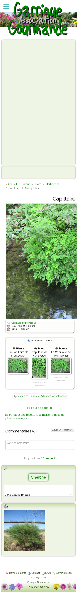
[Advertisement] (18, 102)
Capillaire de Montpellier (24, 323)
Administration (64, 573)
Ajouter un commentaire (62, 430)
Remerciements (17, 573)
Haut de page (39, 407)
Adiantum (46, 396)
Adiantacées (59, 396)
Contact (36, 573)
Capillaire (35, 396)
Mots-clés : (23, 396)
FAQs (48, 573)
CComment (48, 458)
